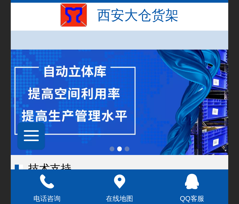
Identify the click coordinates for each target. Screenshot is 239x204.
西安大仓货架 (138, 15)
